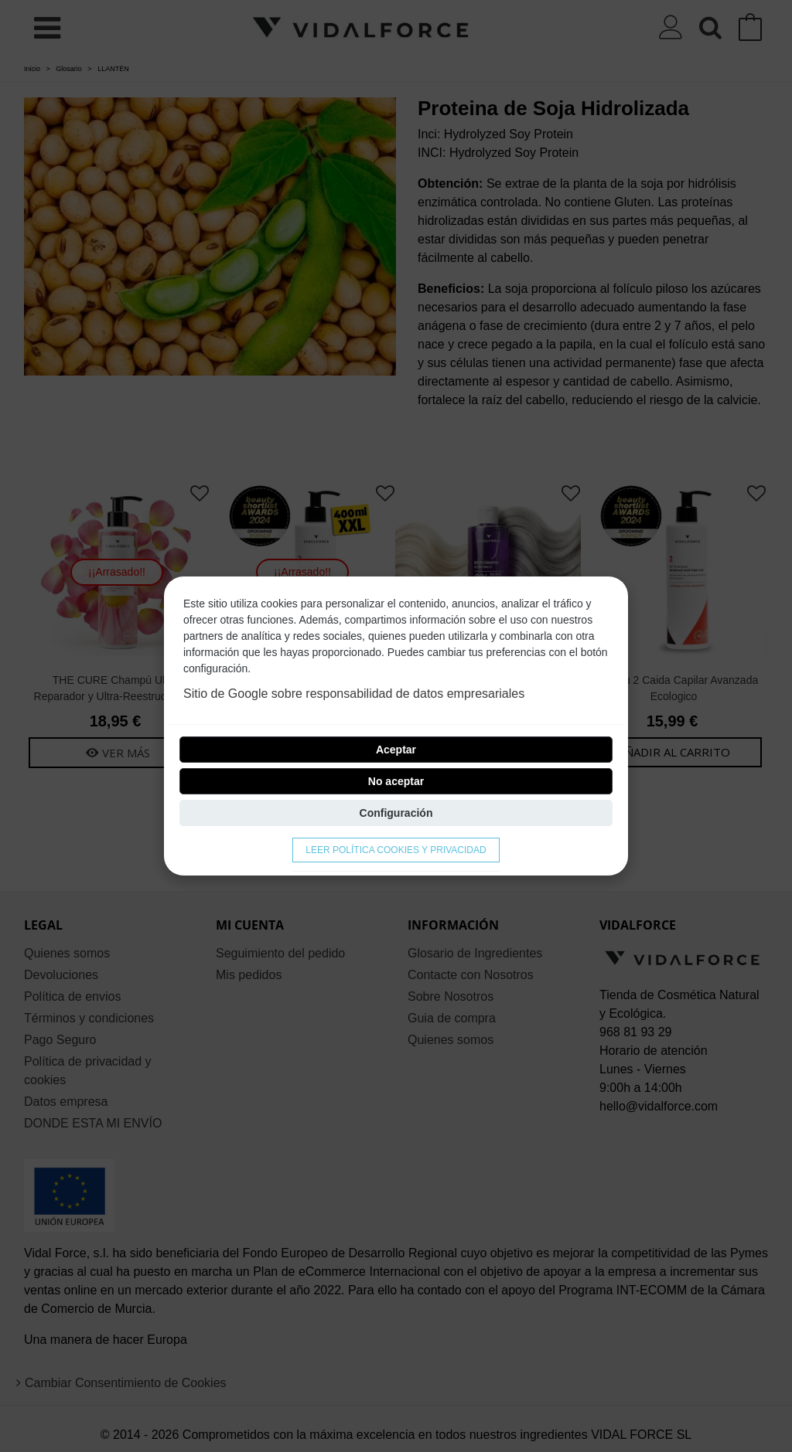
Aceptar (396, 749)
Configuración (396, 813)
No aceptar (396, 781)
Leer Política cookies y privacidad (396, 850)
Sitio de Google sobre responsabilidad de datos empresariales (353, 693)
